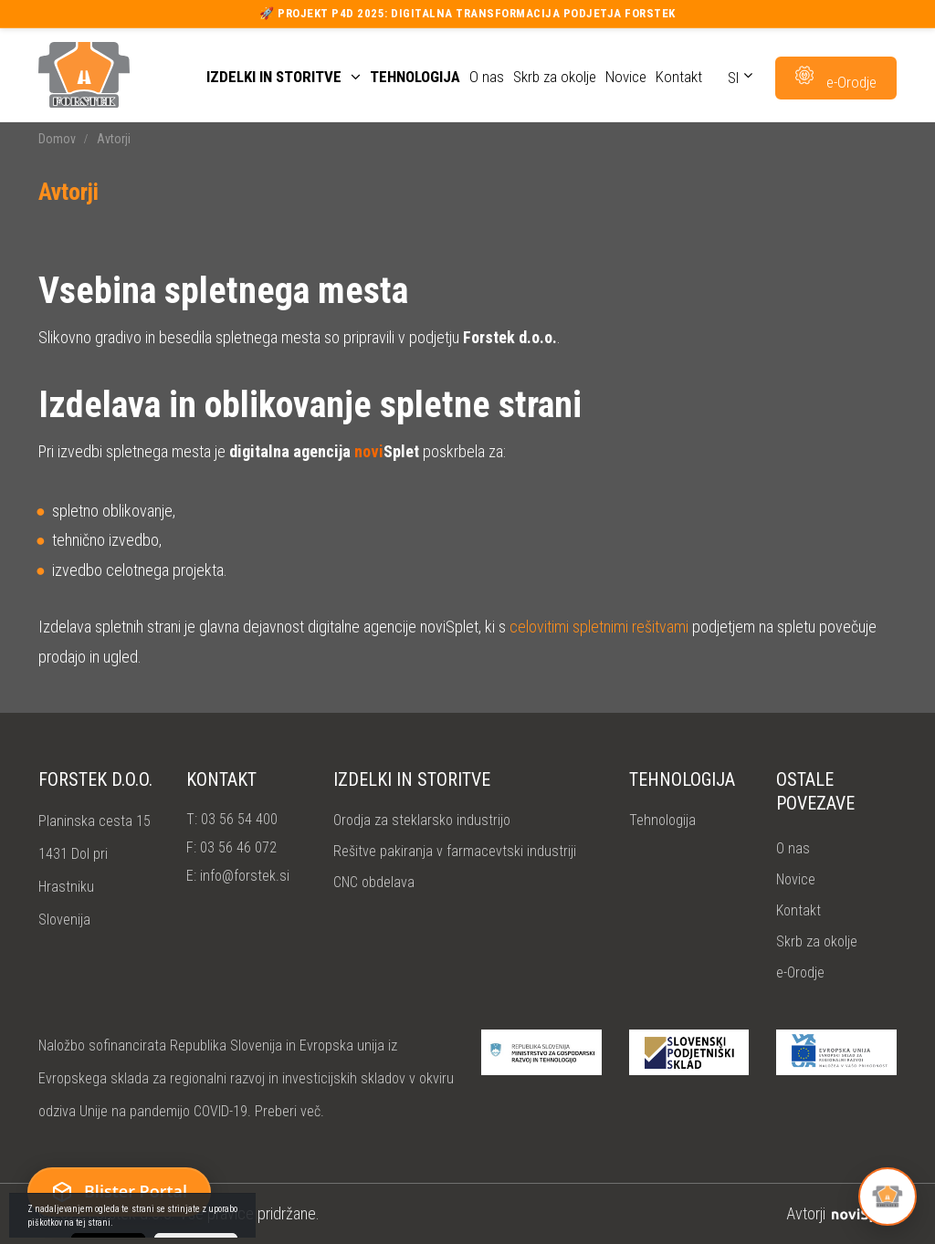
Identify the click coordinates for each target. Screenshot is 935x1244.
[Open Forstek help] (887, 1196)
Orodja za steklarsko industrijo (421, 820)
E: (237, 876)
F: (231, 847)
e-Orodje (800, 972)
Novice (625, 77)
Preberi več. (289, 1111)
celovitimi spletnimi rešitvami (599, 626)
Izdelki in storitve (283, 77)
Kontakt (679, 77)
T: (232, 819)
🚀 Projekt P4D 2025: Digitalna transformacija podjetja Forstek (467, 13)
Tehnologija (415, 77)
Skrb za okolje (554, 77)
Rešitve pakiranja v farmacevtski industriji (454, 851)
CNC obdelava (374, 882)
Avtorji (841, 1213)
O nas (486, 77)
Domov (57, 138)
